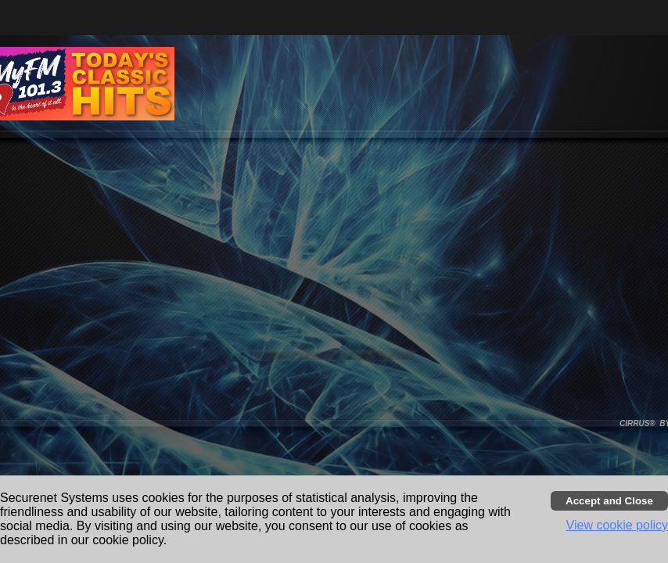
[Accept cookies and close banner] (609, 501)
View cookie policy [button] (617, 525)
